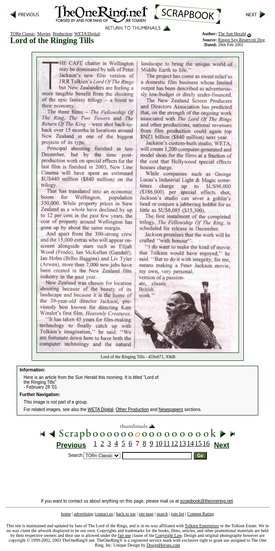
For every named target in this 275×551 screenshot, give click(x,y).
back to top (125, 513)
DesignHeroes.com (163, 545)
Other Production (132, 409)
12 (174, 443)
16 (206, 443)
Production (62, 33)
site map (146, 513)
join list (177, 513)
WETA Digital (87, 33)
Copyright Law (169, 535)
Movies (44, 33)
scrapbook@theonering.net (206, 501)
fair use (124, 535)
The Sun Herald (232, 33)
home (66, 513)
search (162, 513)
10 (159, 443)
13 (182, 443)
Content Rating (200, 513)
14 (190, 443)
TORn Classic (22, 33)
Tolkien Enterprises (202, 525)
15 (198, 443)
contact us (104, 513)
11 (166, 443)
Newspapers (171, 409)
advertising (83, 513)
